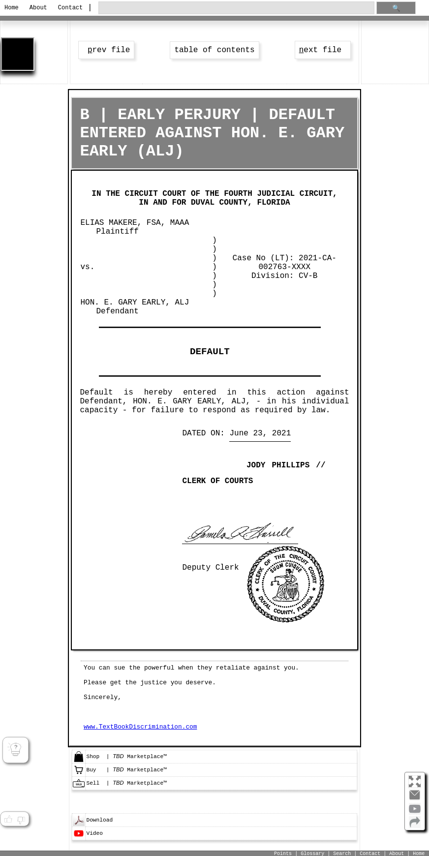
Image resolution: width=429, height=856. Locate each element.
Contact (70, 7)
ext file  (322, 50)
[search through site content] (236, 8)
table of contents (214, 50)
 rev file (106, 50)
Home (11, 7)
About (38, 7)
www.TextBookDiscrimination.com (140, 727)
